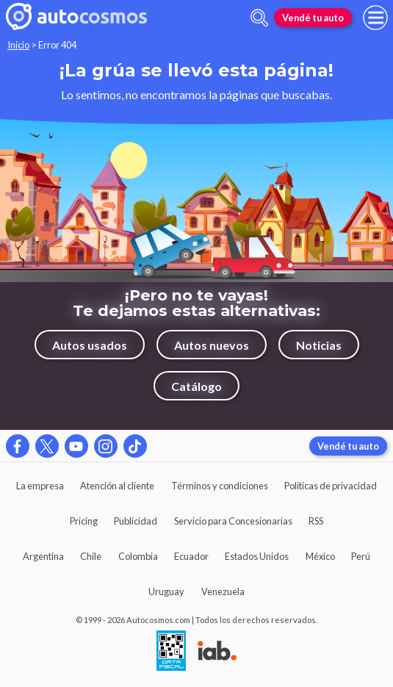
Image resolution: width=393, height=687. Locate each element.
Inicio (18, 45)
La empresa (40, 486)
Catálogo (196, 386)
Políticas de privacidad (330, 486)
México (320, 556)
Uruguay (166, 591)
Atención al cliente (117, 486)
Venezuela (223, 591)
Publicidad (135, 521)
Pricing (84, 521)
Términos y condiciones (219, 486)
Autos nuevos (211, 345)
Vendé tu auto (313, 18)
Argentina (43, 556)
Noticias (319, 345)
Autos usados (89, 345)
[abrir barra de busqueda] (259, 18)
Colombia (138, 556)
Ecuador (191, 556)
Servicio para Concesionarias (233, 521)
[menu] (375, 17)
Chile (90, 556)
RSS (316, 521)
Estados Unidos (257, 556)
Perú (360, 556)
